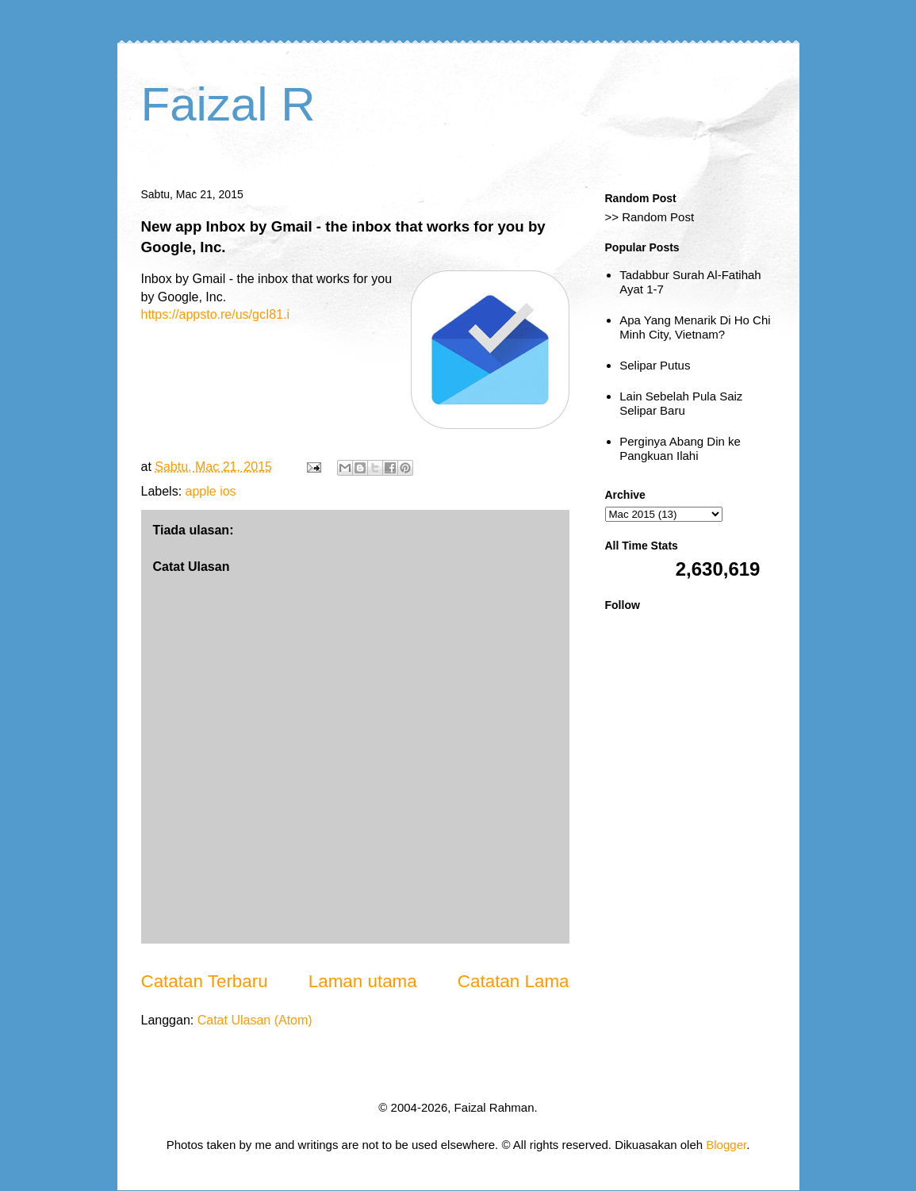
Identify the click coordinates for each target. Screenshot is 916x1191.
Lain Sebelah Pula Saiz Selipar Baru (680, 403)
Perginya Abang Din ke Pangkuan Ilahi (680, 448)
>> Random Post (650, 217)
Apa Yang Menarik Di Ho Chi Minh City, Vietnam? (694, 327)
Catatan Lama (513, 981)
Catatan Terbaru (204, 981)
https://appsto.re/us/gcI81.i (215, 314)
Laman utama (363, 981)
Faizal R (228, 104)
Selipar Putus (654, 365)
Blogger (726, 1144)
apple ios (211, 491)
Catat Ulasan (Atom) (254, 1020)
